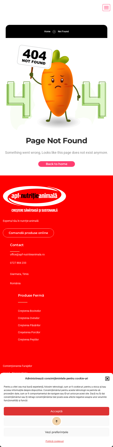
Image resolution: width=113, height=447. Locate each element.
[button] (107, 379)
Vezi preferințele (56, 432)
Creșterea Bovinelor (29, 310)
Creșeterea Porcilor (29, 332)
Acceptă (56, 411)
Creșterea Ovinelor (29, 318)
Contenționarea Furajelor (17, 365)
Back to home (56, 165)
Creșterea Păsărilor (29, 325)
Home (47, 31)
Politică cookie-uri (55, 441)
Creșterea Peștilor (28, 339)
